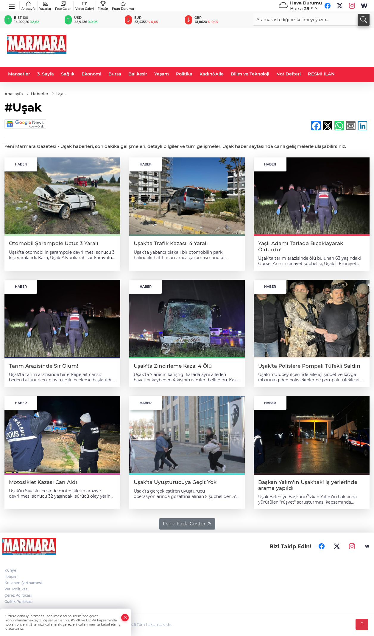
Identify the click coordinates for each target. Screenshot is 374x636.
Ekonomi (91, 74)
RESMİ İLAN (321, 74)
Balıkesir (137, 74)
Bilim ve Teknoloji (250, 74)
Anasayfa (28, 6)
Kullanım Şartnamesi (23, 583)
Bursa (114, 74)
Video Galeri (84, 6)
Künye (10, 570)
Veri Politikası (16, 589)
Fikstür (103, 6)
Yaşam (161, 74)
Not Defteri (288, 74)
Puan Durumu (123, 6)
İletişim (11, 576)
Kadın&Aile (212, 74)
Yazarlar (45, 6)
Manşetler (19, 74)
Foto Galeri (63, 6)
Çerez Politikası (18, 595)
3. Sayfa (45, 74)
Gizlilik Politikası (18, 601)
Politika (184, 74)
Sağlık (67, 74)
